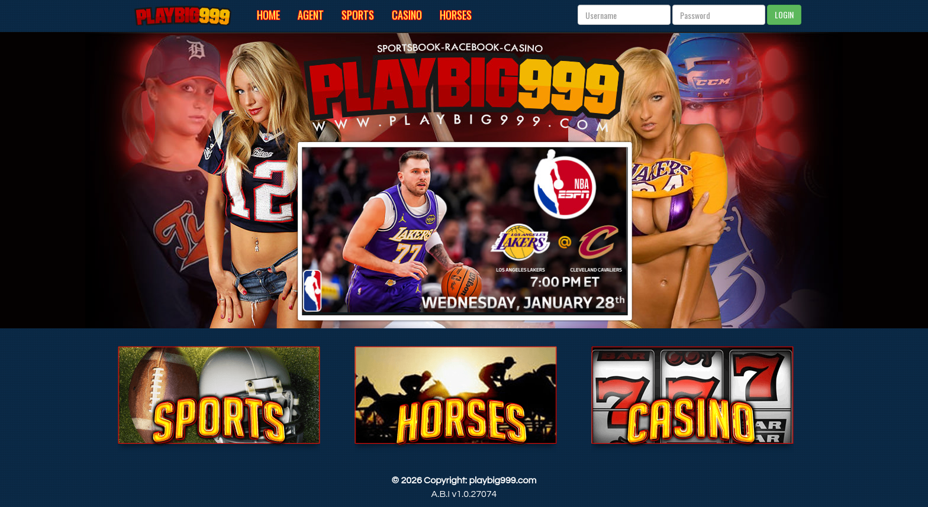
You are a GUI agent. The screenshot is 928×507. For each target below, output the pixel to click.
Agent (311, 14)
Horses (456, 14)
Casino (407, 14)
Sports (357, 14)
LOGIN (784, 14)
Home (268, 14)
